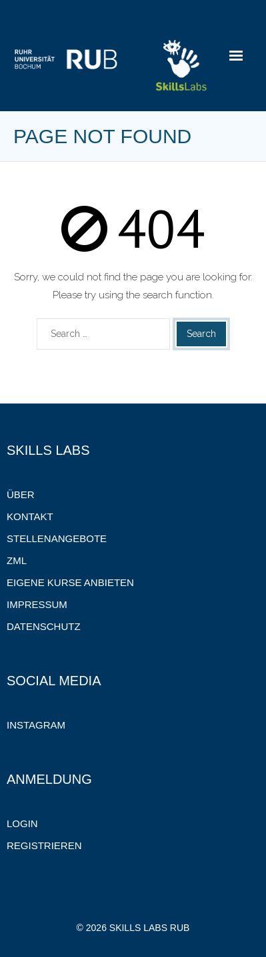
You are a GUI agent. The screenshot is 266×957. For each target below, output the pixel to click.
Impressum (37, 604)
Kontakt (30, 516)
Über (21, 494)
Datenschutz (44, 626)
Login (22, 823)
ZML (17, 560)
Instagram (36, 725)
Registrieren (44, 845)
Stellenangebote (57, 538)
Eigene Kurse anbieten (70, 582)
